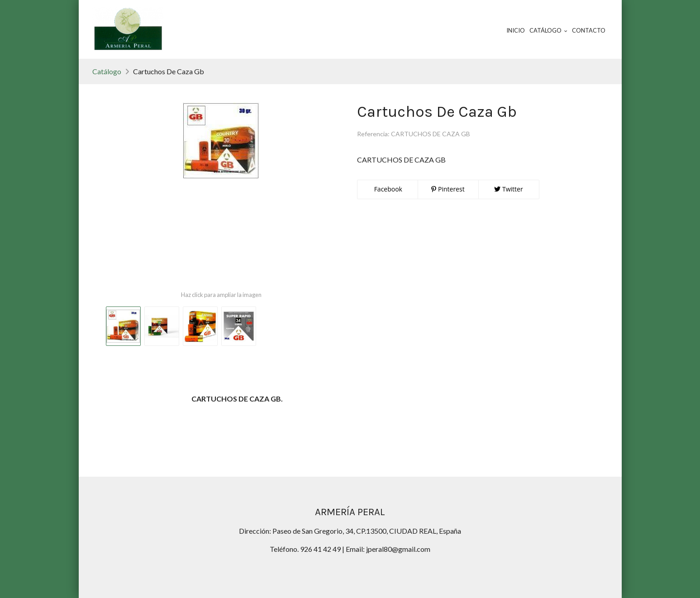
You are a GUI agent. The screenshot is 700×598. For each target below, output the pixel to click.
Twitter (508, 189)
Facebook (387, 189)
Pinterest (447, 189)
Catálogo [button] (548, 30)
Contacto (588, 30)
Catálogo (106, 71)
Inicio (515, 30)
